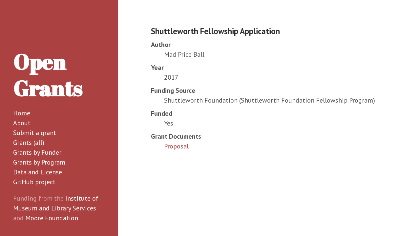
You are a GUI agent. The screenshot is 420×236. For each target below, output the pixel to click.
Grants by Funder (37, 152)
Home (21, 113)
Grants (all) (28, 142)
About (22, 123)
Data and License (37, 172)
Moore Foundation (51, 218)
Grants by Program (39, 162)
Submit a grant (34, 132)
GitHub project (34, 182)
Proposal (176, 146)
